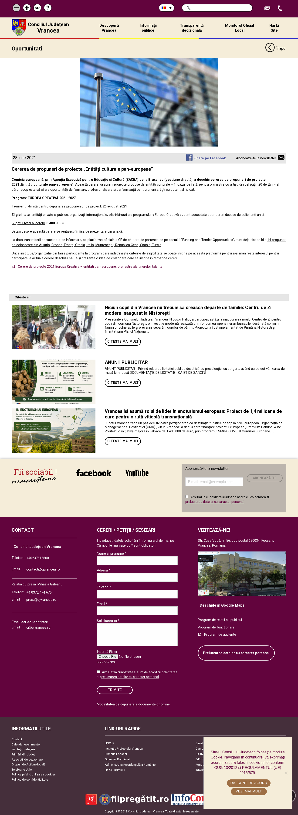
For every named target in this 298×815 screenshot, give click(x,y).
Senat (199, 743)
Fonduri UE (203, 764)
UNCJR (109, 743)
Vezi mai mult (249, 791)
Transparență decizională (192, 28)
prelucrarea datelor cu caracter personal (214, 501)
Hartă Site (274, 28)
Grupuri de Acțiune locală (28, 764)
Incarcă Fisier (107, 651)
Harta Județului (115, 769)
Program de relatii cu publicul (220, 619)
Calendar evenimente (26, 744)
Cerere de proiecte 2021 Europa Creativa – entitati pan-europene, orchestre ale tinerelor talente (90, 266)
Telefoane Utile (22, 769)
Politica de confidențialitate (30, 779)
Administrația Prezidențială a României (130, 764)
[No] (286, 773)
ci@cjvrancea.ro (38, 627)
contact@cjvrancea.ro (43, 569)
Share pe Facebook (210, 158)
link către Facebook (93, 472)
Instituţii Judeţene (23, 749)
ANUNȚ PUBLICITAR (126, 362)
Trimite (115, 689)
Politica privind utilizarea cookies (34, 774)
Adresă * (103, 570)
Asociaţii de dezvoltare (27, 759)
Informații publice (148, 28)
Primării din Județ (23, 754)
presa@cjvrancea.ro (41, 599)
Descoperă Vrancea (109, 28)
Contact (17, 739)
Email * (102, 603)
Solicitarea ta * (108, 620)
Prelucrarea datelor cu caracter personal (236, 653)
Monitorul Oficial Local (239, 28)
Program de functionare (216, 627)
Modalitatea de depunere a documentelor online (133, 704)
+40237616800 (37, 558)
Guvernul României (117, 759)
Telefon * (104, 587)
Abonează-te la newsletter (256, 158)
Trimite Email (267, 8)
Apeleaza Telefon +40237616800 (280, 8)
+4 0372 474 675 (39, 592)
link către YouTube (137, 472)
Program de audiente (220, 634)
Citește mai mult (123, 341)
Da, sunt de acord (248, 783)
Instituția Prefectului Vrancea (124, 748)
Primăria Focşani (116, 753)
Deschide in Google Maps (222, 605)
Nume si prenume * (111, 553)
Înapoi (275, 48)
